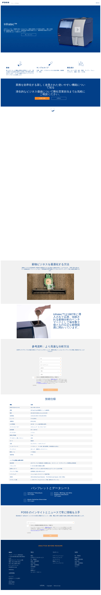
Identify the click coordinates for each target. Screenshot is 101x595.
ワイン (32, 568)
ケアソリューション (58, 555)
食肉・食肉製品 (35, 565)
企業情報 (12, 573)
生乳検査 (33, 566)
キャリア (11, 576)
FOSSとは (11, 584)
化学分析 (33, 563)
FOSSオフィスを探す (14, 578)
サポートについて (57, 557)
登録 (50, 535)
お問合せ (59, 98)
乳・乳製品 (34, 559)
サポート (56, 552)
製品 (32, 552)
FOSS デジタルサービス (37, 557)
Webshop (11, 569)
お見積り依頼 (42, 98)
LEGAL (42, 585)
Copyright (49, 585)
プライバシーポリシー (42, 383)
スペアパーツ (56, 559)
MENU (98, 2)
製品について (56, 561)
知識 (76, 552)
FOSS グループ (54, 379)
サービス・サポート (36, 572)
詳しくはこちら (28, 34)
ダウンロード (51, 389)
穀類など (33, 570)
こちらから (38, 382)
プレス (10, 580)
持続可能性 (12, 582)
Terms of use (57, 585)
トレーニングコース (58, 563)
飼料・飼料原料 (35, 561)
